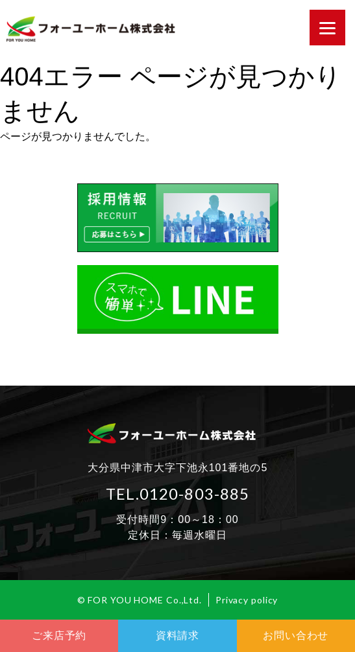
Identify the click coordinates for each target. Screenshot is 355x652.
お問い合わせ (295, 635)
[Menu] (327, 27)
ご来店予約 (59, 635)
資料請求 (177, 635)
